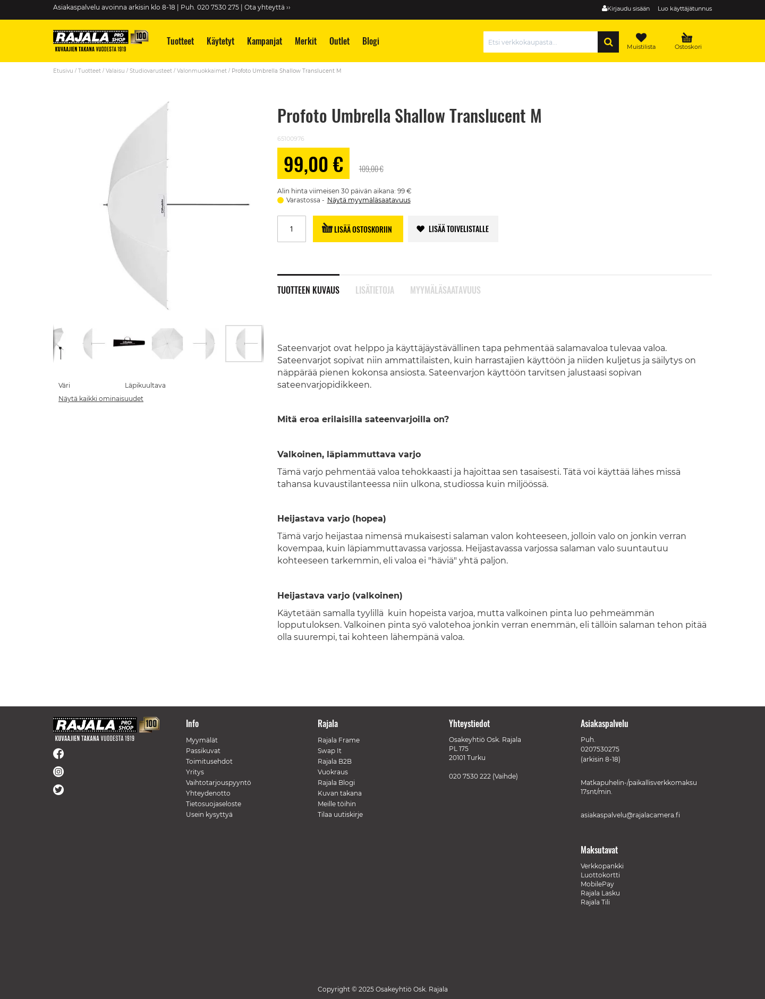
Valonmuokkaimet (202, 70)
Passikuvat (203, 751)
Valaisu (115, 70)
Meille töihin (337, 804)
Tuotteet (89, 70)
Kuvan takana (340, 793)
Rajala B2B (335, 761)
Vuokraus (333, 772)
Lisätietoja (374, 289)
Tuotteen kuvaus (308, 289)
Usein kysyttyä (209, 814)
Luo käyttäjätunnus (685, 8)
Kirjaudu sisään (628, 8)
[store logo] (101, 41)
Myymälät (202, 740)
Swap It (330, 751)
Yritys (195, 772)
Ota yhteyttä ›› (267, 7)
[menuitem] (180, 41)
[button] (53, 343)
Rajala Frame (339, 740)
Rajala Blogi (336, 783)
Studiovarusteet (151, 70)
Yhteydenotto (208, 793)
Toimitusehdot (209, 761)
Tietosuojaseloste (213, 804)
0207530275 (600, 749)
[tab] (316, 284)
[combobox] (543, 42)
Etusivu (63, 70)
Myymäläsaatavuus (445, 289)
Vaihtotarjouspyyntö (218, 783)
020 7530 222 (470, 776)
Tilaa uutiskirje (340, 814)
